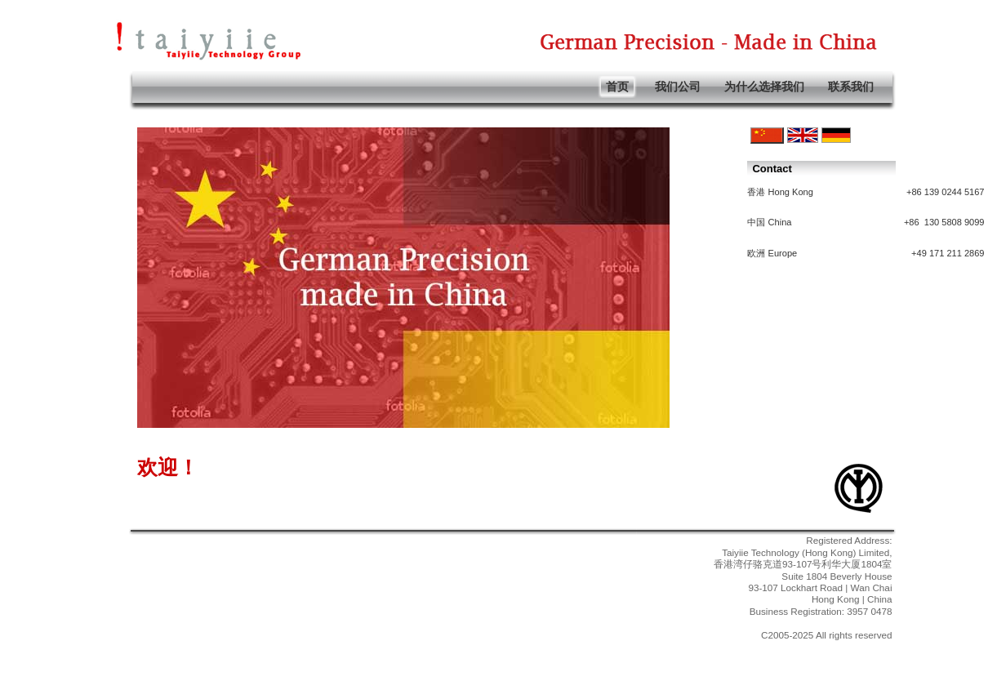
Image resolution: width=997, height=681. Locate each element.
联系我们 (851, 86)
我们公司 (678, 86)
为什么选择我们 (764, 86)
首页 (617, 86)
